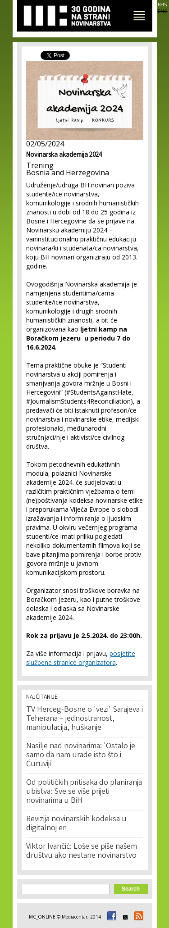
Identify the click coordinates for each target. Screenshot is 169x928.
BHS (162, 4)
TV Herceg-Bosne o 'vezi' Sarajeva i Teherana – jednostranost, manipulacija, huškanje (84, 719)
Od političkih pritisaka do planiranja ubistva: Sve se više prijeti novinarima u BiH (84, 792)
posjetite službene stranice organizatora (80, 658)
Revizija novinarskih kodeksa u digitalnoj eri (76, 824)
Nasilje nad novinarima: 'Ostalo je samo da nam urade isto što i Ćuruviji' (80, 755)
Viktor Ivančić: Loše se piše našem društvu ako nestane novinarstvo (81, 851)
